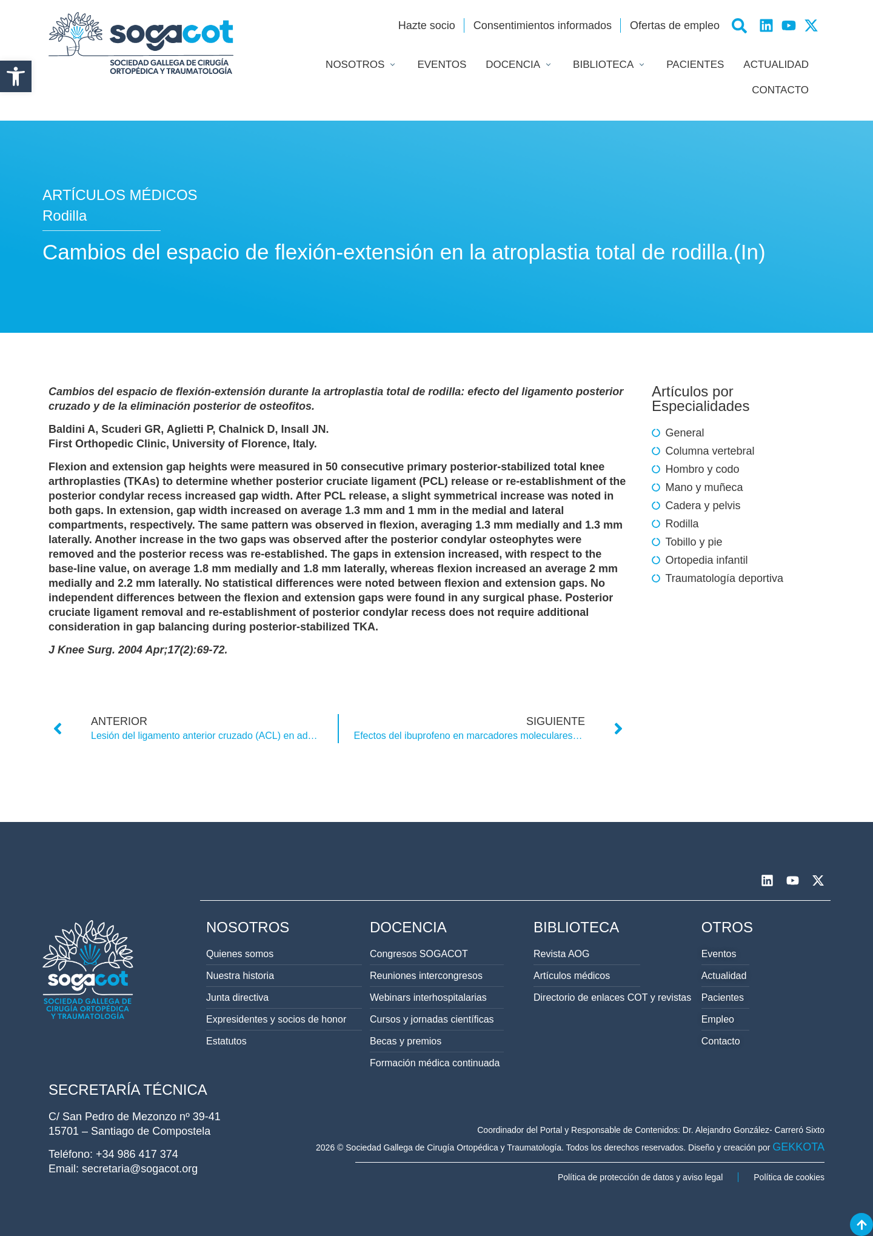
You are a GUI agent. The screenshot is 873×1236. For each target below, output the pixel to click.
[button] (16, 76)
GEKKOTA (798, 1147)
